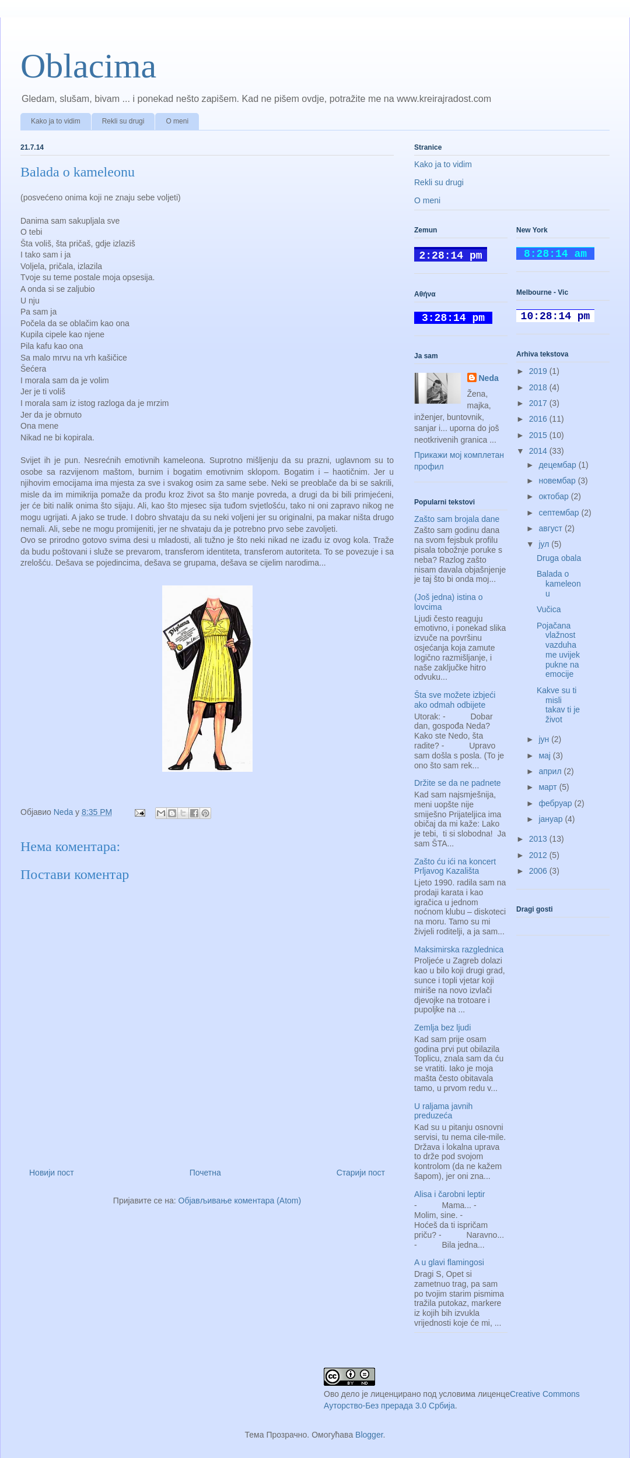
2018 (539, 387)
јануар (551, 819)
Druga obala (559, 558)
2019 (539, 371)
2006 (539, 870)
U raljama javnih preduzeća (443, 1111)
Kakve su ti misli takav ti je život (558, 705)
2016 (539, 418)
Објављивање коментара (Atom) (240, 1200)
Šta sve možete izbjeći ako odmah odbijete (454, 699)
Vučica (549, 609)
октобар (554, 496)
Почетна (205, 1172)
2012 (539, 855)
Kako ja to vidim (55, 121)
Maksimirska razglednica (458, 949)
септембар (559, 512)
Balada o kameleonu (559, 583)
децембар (558, 464)
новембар (558, 480)
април (551, 771)
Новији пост (51, 1172)
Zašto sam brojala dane (456, 519)
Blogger (369, 1434)
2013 (539, 838)
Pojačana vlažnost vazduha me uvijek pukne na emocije (558, 650)
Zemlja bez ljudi (442, 1027)
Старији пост (361, 1172)
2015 (539, 435)
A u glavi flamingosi (449, 1262)
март (548, 787)
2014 (539, 451)
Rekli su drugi (123, 121)
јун (544, 739)
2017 (539, 403)
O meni (177, 121)
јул (544, 544)
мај (545, 755)
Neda (489, 378)
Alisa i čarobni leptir (449, 1194)
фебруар (556, 803)
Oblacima (88, 66)
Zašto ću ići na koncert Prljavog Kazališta (455, 866)
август (551, 528)
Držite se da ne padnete (457, 783)
